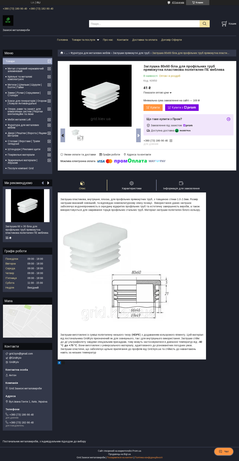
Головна (62, 39)
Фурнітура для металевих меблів (90, 53)
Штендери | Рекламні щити (24, 149)
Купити (155, 107)
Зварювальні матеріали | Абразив (22, 161)
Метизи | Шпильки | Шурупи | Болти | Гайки (25, 86)
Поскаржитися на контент (120, 457)
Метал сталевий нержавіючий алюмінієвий (26, 70)
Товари (10, 61)
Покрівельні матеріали (21, 154)
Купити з (184, 107)
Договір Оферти (171, 39)
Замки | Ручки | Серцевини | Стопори (24, 94)
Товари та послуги (83, 39)
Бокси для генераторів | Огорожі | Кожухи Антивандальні (27, 102)
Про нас (108, 39)
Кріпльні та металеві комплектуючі (20, 78)
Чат (224, 451)
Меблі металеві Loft (19, 119)
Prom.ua (137, 451)
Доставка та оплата (144, 39)
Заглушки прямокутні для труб (131, 53)
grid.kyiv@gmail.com (21, 353)
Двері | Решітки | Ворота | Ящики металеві (27, 134)
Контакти (122, 39)
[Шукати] (205, 23)
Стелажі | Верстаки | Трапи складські (24, 142)
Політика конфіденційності (149, 457)
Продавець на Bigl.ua (119, 454)
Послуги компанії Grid (21, 168)
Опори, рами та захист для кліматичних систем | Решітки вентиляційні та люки (25, 111)
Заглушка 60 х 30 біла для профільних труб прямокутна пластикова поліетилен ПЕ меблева (26, 229)
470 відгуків (178, 2)
